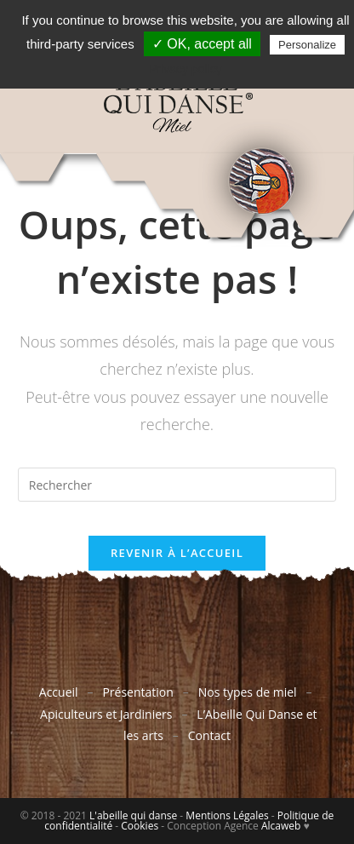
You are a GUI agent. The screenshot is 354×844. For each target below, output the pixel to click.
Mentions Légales (227, 815)
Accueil (58, 692)
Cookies (139, 825)
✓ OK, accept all (202, 44)
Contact (209, 735)
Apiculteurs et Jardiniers (104, 714)
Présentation (137, 692)
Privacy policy (185, 69)
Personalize (307, 44)
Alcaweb (280, 825)
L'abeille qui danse (133, 815)
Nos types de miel (247, 692)
